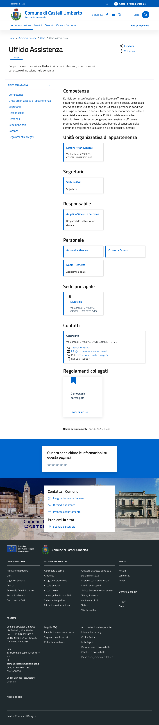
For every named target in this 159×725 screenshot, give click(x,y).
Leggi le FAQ (50, 627)
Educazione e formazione (57, 605)
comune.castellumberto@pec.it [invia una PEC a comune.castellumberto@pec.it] (93, 355)
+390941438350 (77, 347)
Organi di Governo (16, 580)
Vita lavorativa (88, 610)
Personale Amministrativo (20, 590)
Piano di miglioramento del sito (97, 657)
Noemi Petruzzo (75, 265)
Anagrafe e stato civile (55, 580)
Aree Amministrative (17, 570)
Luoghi (122, 601)
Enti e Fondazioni (16, 595)
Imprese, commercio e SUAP (95, 580)
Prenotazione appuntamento (59, 632)
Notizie (122, 570)
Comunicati (124, 575)
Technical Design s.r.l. (28, 716)
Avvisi (122, 580)
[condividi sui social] (126, 45)
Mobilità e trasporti (91, 585)
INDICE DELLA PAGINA (29, 85)
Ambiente (49, 575)
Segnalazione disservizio (56, 637)
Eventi (122, 606)
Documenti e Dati (16, 600)
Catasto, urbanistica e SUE (57, 595)
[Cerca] (145, 14)
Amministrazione (21, 25)
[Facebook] (106, 14)
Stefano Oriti (73, 182)
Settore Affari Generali (79, 148)
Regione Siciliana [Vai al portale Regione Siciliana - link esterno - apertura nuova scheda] (17, 3)
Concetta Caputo (118, 250)
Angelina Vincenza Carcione (82, 214)
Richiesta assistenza (54, 642)
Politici (10, 585)
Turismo (85, 605)
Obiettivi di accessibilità (93, 652)
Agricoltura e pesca (54, 570)
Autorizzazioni (51, 590)
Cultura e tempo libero (55, 600)
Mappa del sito (14, 697)
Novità (38, 25)
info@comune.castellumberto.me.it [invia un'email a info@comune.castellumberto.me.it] (86, 351)
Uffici (9, 575)
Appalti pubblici (52, 585)
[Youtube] (112, 14)
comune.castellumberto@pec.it (23, 664)
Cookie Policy (88, 637)
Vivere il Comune (66, 25)
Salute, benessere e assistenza (97, 590)
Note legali (87, 642)
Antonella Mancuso (77, 250)
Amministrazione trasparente (96, 627)
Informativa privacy (91, 632)
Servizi (49, 25)
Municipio (76, 302)
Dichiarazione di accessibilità (95, 647)
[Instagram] (118, 14)
